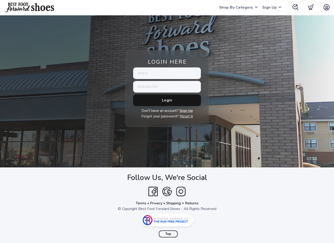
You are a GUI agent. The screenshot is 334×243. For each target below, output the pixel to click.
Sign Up (269, 7)
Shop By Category (236, 7)
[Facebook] (153, 192)
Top (168, 234)
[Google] (167, 192)
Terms (141, 203)
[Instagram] (181, 192)
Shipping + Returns (182, 203)
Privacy (156, 203)
